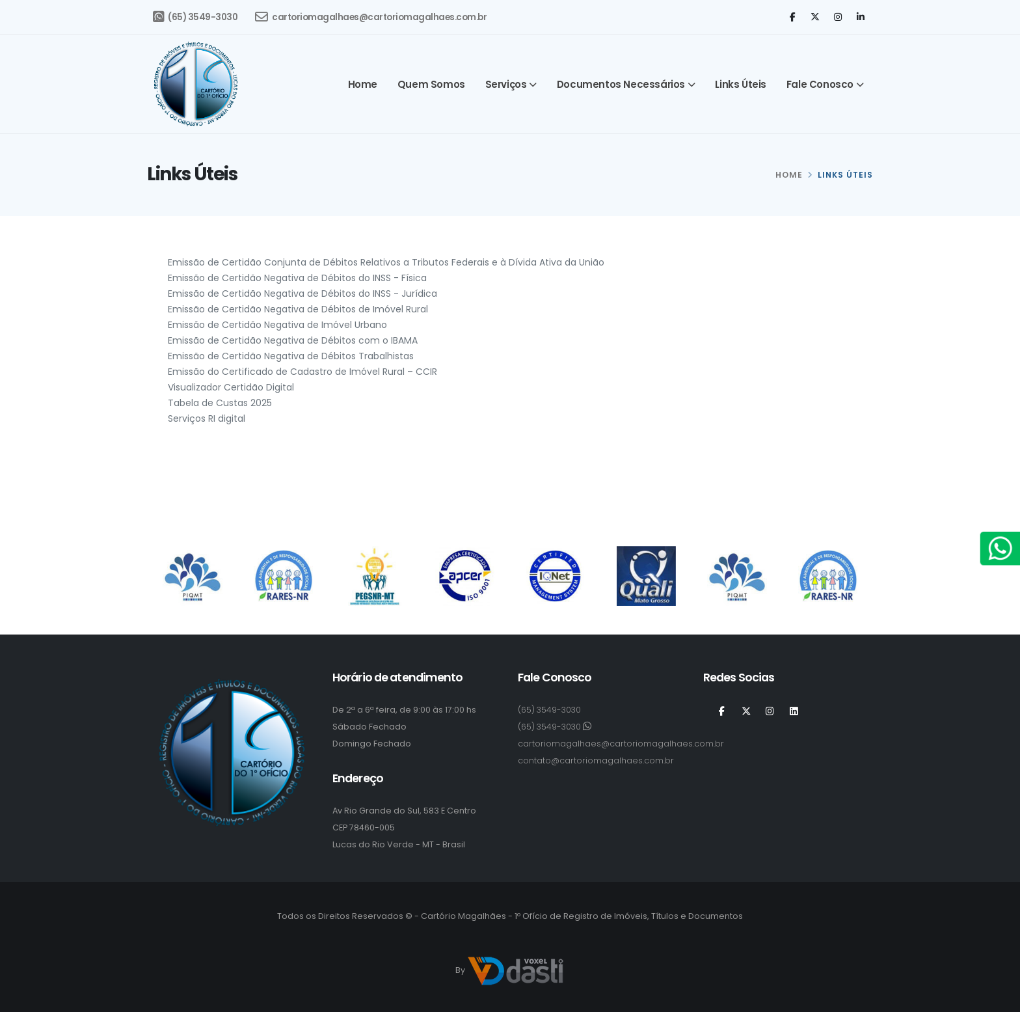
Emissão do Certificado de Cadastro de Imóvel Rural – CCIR (302, 371)
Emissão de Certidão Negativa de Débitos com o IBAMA (293, 340)
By (510, 971)
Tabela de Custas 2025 (220, 402)
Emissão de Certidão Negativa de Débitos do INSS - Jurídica (302, 293)
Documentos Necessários (621, 84)
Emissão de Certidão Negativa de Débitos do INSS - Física (297, 277)
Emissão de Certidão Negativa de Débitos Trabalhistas (291, 355)
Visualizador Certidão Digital (231, 387)
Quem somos (431, 84)
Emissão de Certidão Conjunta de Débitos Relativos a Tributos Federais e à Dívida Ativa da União (386, 262)
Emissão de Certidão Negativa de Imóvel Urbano (277, 324)
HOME (789, 174)
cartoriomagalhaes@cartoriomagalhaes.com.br (371, 16)
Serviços (506, 84)
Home (362, 84)
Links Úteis (740, 84)
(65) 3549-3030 (195, 16)
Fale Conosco (819, 84)
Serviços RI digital (206, 418)
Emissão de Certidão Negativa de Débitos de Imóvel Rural (298, 309)
